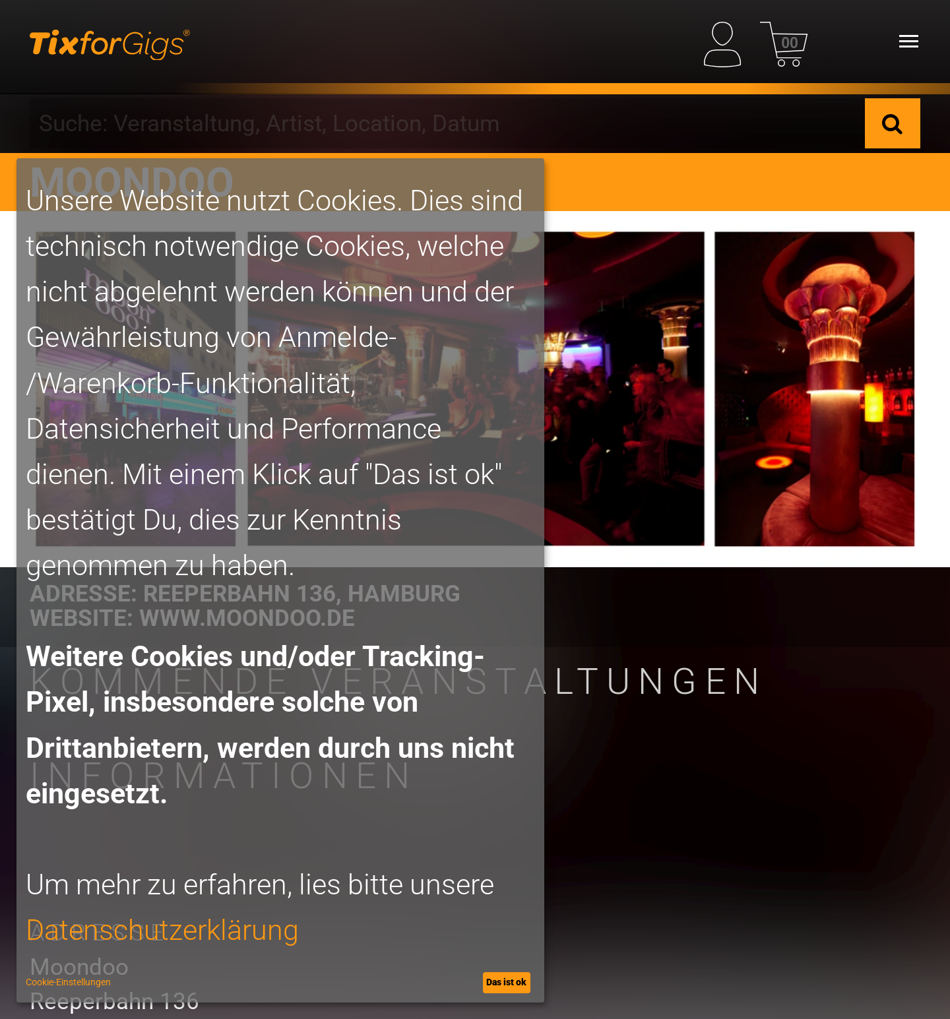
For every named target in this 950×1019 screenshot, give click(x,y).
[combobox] (447, 123)
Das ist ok (506, 982)
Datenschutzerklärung (162, 930)
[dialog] (280, 580)
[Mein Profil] (727, 41)
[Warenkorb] (784, 41)
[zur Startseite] (110, 41)
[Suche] (892, 123)
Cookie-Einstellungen (68, 982)
